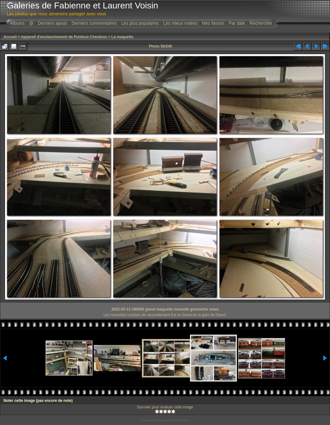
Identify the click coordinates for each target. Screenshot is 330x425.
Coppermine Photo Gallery (172, 420)
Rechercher (261, 23)
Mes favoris (213, 23)
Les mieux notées (180, 23)
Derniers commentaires (94, 23)
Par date (237, 23)
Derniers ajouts (52, 23)
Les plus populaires (140, 23)
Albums (17, 23)
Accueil (10, 37)
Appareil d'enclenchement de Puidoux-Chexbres (64, 37)
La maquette (122, 37)
